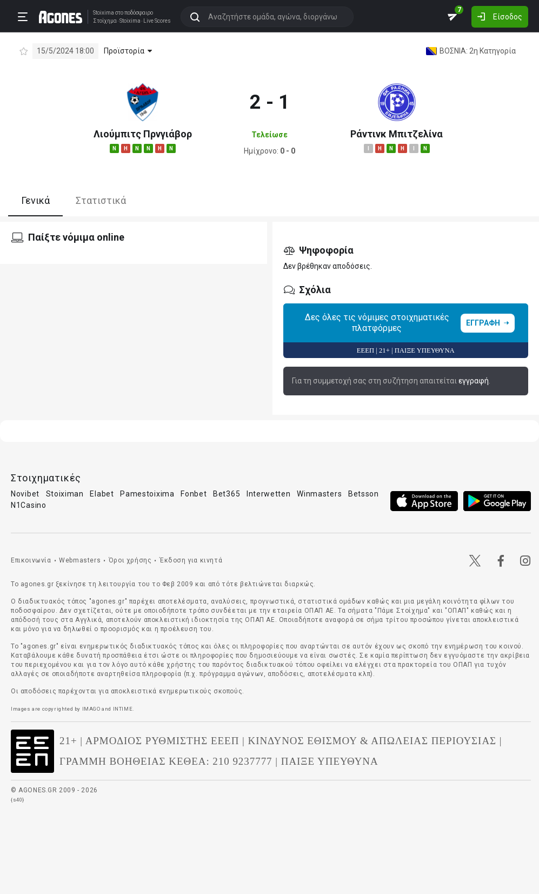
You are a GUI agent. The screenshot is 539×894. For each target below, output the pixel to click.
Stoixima (103, 13)
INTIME (123, 709)
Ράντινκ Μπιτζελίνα (396, 134)
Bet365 (226, 493)
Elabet (102, 493)
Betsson (363, 493)
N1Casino (28, 505)
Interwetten (269, 493)
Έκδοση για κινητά (190, 560)
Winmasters (319, 493)
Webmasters (80, 560)
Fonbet (194, 493)
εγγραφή (473, 380)
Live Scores (157, 21)
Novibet (25, 493)
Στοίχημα (105, 21)
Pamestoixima (147, 493)
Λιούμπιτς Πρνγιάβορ (143, 134)
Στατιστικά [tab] (101, 200)
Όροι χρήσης (130, 560)
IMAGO (91, 709)
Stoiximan (65, 493)
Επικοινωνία (31, 560)
